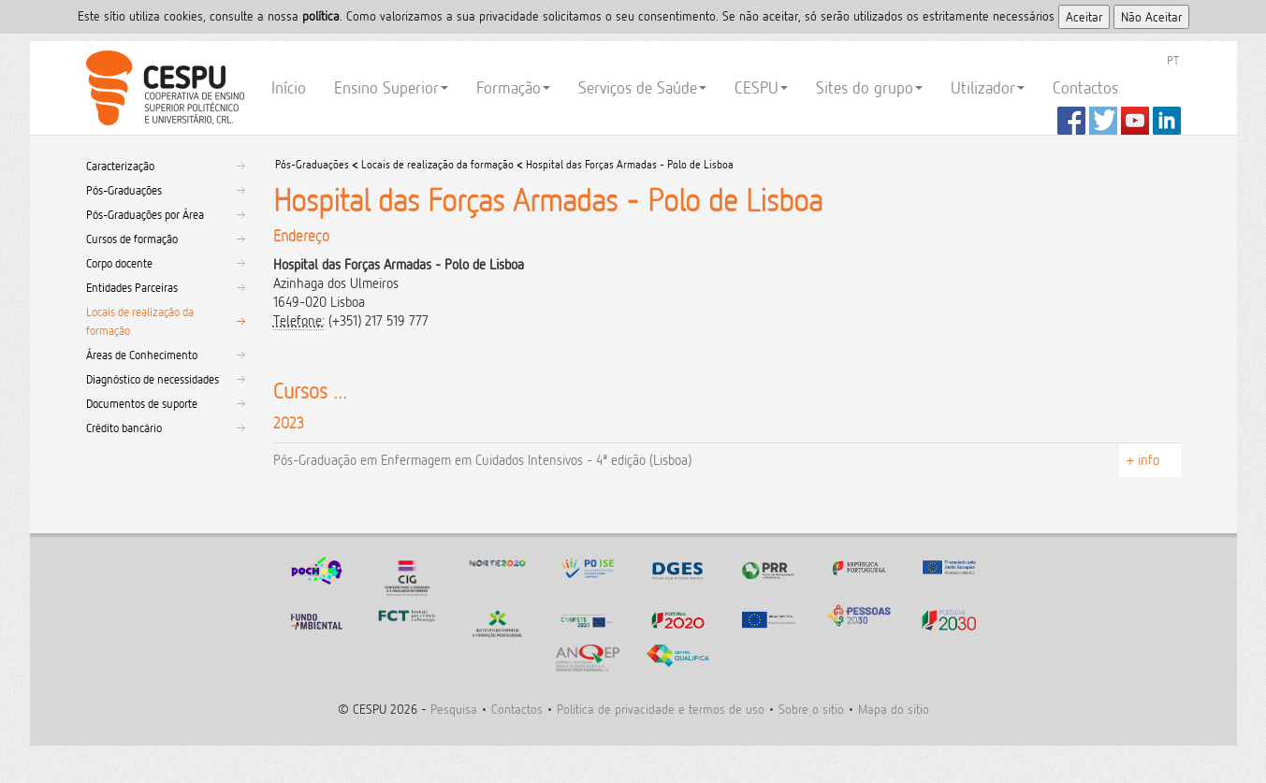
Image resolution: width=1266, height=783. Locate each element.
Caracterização (120, 165)
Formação (513, 87)
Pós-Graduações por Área (145, 214)
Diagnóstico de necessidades (152, 378)
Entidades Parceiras (132, 287)
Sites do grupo (869, 87)
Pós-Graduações (124, 189)
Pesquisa (453, 709)
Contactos (1085, 87)
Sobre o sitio (811, 709)
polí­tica (321, 15)
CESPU (162, 88)
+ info (1143, 460)
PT (1173, 59)
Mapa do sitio (893, 709)
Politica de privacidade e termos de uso (660, 709)
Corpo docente (119, 262)
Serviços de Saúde (642, 87)
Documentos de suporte (141, 403)
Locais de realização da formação (140, 321)
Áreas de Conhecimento (141, 354)
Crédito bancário (124, 427)
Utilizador (988, 87)
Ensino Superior (391, 87)
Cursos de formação (132, 238)
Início (288, 87)
